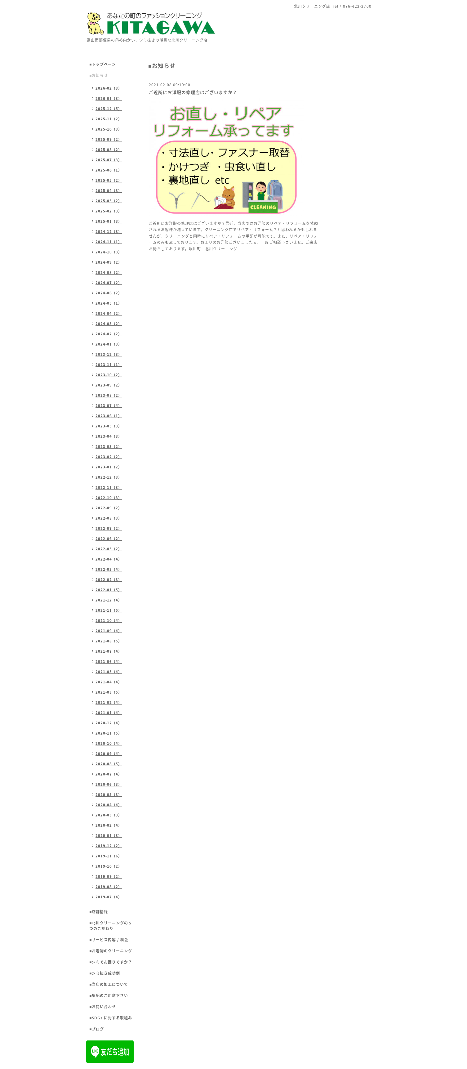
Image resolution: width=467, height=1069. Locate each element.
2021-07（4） (109, 651)
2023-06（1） (109, 415)
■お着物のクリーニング (110, 951)
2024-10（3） (109, 252)
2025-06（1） (109, 170)
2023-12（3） (109, 354)
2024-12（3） (109, 231)
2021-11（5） (109, 610)
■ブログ (96, 1029)
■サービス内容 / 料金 (108, 939)
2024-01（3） (109, 344)
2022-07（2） (109, 528)
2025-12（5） (109, 108)
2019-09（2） (109, 876)
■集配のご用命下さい (108, 995)
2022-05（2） (109, 549)
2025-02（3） (109, 211)
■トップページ (102, 64)
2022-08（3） (109, 518)
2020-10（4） (109, 743)
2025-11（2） (109, 119)
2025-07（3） (109, 160)
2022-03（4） (109, 569)
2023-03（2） (109, 446)
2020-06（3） (109, 784)
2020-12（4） (109, 723)
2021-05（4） (109, 671)
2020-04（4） (109, 804)
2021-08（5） (109, 641)
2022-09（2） (109, 508)
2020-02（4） (109, 825)
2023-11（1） (109, 364)
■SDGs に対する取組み (110, 1018)
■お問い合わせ (102, 1006)
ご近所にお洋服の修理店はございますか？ (193, 92)
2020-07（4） (109, 774)
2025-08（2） (109, 149)
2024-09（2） (109, 262)
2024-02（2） (109, 334)
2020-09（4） (109, 753)
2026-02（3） (109, 88)
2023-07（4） (109, 405)
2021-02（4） (109, 702)
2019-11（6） (109, 856)
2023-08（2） (109, 395)
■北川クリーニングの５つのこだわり (110, 925)
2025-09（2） (109, 139)
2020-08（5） (109, 764)
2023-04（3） (109, 436)
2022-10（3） (109, 497)
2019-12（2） (109, 845)
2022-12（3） (109, 477)
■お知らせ (98, 75)
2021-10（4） (109, 620)
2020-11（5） (109, 733)
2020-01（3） (109, 835)
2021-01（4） (109, 712)
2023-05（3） (109, 426)
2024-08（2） (109, 272)
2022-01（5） (109, 590)
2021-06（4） (109, 661)
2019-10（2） (109, 866)
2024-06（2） (109, 293)
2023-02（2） (109, 456)
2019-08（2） (109, 886)
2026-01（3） (109, 98)
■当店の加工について (108, 984)
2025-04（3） (109, 190)
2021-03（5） (109, 692)
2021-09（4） (109, 630)
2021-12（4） (109, 600)
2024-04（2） (109, 313)
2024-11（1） (109, 241)
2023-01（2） (109, 467)
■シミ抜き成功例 (104, 973)
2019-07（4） (109, 897)
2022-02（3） (109, 579)
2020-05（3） (109, 794)
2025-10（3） (109, 129)
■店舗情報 (98, 912)
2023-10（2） (109, 375)
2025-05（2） (109, 180)
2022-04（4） (109, 559)
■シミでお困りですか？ (110, 962)
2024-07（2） (109, 282)
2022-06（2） (109, 538)
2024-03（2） (109, 323)
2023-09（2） (109, 385)
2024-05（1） (109, 303)
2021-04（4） (109, 682)
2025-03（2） (109, 201)
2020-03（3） (109, 815)
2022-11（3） (109, 487)
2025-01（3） (109, 221)
